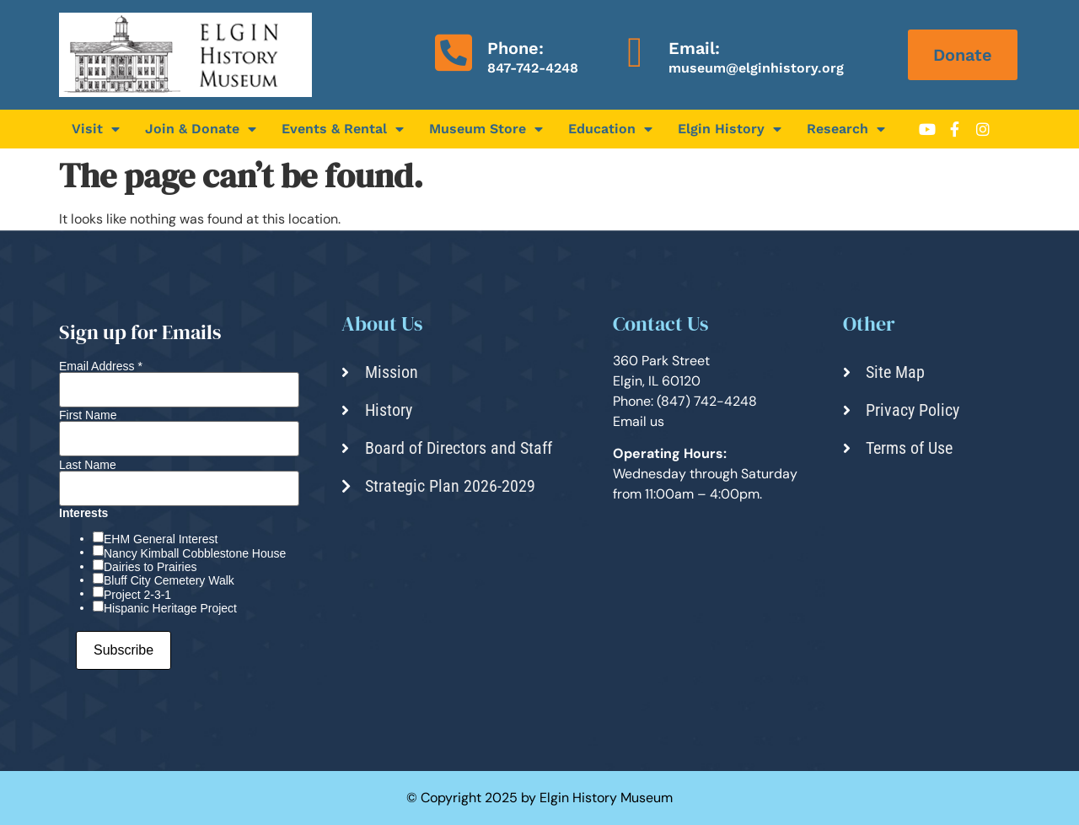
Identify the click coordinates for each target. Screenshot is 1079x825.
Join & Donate (200, 129)
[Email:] (635, 52)
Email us (638, 421)
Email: (694, 48)
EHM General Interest (160, 539)
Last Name (87, 465)
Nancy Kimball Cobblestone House (195, 553)
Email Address (100, 366)
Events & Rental (343, 129)
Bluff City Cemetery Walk (169, 580)
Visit (96, 129)
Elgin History (729, 129)
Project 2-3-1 (137, 595)
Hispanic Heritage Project (170, 608)
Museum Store (486, 129)
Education (610, 129)
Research (846, 129)
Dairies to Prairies (150, 567)
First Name (87, 415)
